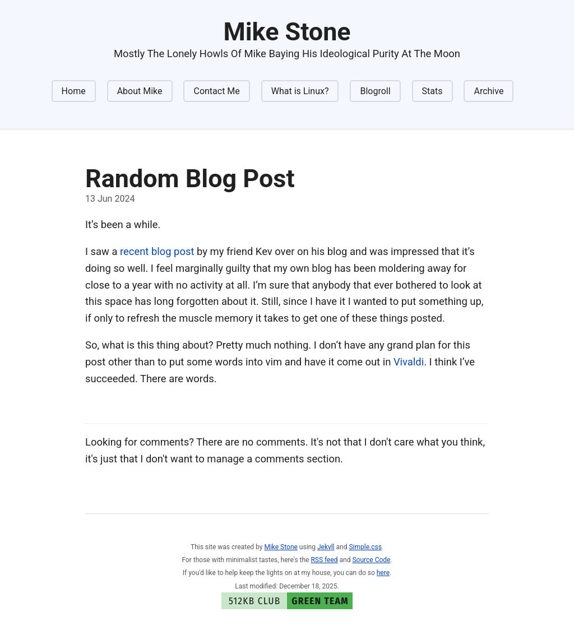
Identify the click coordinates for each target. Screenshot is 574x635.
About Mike (140, 91)
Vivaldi (409, 362)
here (383, 573)
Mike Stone (280, 547)
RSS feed (324, 560)
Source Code (371, 560)
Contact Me (216, 91)
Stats (432, 91)
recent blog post (157, 251)
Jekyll (326, 547)
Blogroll (375, 91)
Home (74, 91)
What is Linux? (300, 91)
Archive (488, 91)
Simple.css (365, 547)
